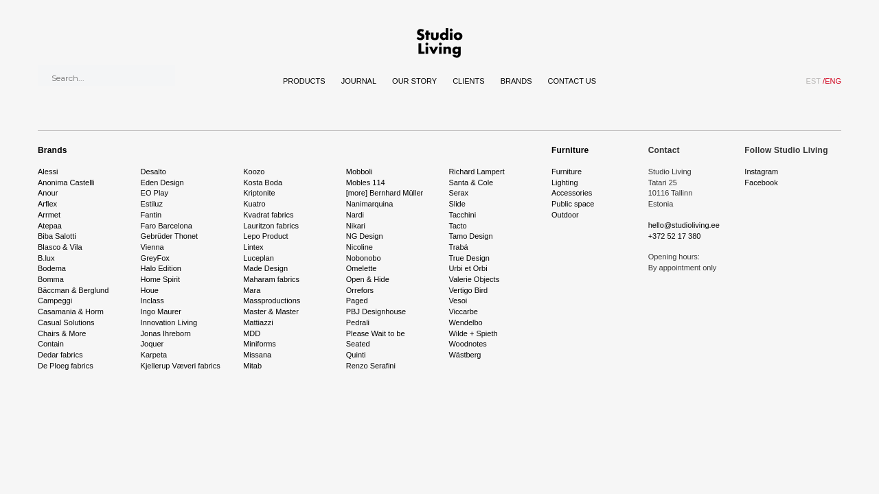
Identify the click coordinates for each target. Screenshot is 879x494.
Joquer (152, 344)
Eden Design (162, 182)
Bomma (51, 279)
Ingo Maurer (161, 311)
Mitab (252, 366)
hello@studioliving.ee (684, 225)
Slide (456, 204)
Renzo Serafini (371, 366)
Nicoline (359, 247)
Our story (414, 81)
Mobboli (359, 171)
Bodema (52, 268)
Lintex (253, 247)
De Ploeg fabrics (65, 366)
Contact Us (572, 81)
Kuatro (254, 204)
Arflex (47, 204)
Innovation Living (169, 322)
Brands (516, 81)
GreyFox (155, 258)
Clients (468, 81)
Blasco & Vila (60, 247)
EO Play (154, 193)
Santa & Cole (470, 182)
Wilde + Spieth (472, 333)
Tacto (457, 226)
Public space (572, 204)
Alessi (48, 171)
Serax (458, 193)
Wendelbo (465, 322)
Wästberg (464, 355)
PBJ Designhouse (376, 311)
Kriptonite (259, 193)
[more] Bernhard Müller (385, 193)
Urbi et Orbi (467, 268)
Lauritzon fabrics (271, 226)
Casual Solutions (66, 322)
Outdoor (565, 215)
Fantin (151, 215)
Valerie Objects (473, 279)
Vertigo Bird (468, 290)
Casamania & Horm (71, 311)
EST (813, 81)
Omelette (361, 268)
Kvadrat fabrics (268, 215)
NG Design (364, 236)
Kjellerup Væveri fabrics (180, 366)
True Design (469, 258)
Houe (150, 290)
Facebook (760, 182)
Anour (48, 193)
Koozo (253, 171)
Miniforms (259, 344)
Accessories (571, 193)
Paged (357, 300)
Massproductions (271, 300)
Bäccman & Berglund (73, 290)
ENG (832, 81)
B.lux (46, 258)
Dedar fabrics (60, 355)
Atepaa (50, 226)
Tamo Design (470, 236)
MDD (251, 333)
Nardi (355, 215)
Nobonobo (363, 258)
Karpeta (154, 355)
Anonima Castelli (66, 182)
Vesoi (457, 300)
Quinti (356, 355)
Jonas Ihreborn (166, 333)
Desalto (153, 171)
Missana (257, 355)
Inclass (152, 300)
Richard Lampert (476, 171)
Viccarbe (463, 311)
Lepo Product (265, 236)
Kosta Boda (262, 182)
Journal (358, 81)
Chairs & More (62, 333)
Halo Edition (161, 268)
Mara (251, 290)
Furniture (570, 150)
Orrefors (360, 290)
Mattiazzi (258, 322)
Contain (51, 344)
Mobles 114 (365, 182)
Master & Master (271, 311)
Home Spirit (160, 279)
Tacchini (462, 215)
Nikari (355, 226)
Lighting (564, 182)
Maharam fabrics (271, 279)
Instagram (761, 171)
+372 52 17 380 (674, 236)
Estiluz (152, 204)
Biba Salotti (57, 236)
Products (304, 81)
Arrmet (49, 215)
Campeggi (55, 300)
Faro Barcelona (166, 226)
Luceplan (258, 258)
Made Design (265, 268)
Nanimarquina (369, 204)
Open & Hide (367, 279)
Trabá (458, 247)
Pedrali (357, 322)
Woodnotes (467, 344)
